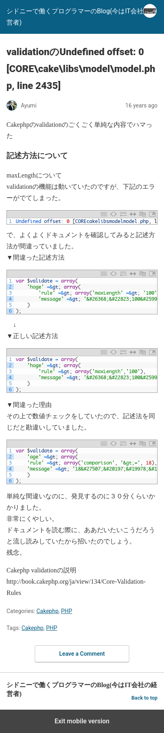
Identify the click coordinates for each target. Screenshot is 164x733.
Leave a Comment (82, 653)
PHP (66, 611)
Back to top (144, 698)
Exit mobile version (82, 721)
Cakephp (47, 611)
